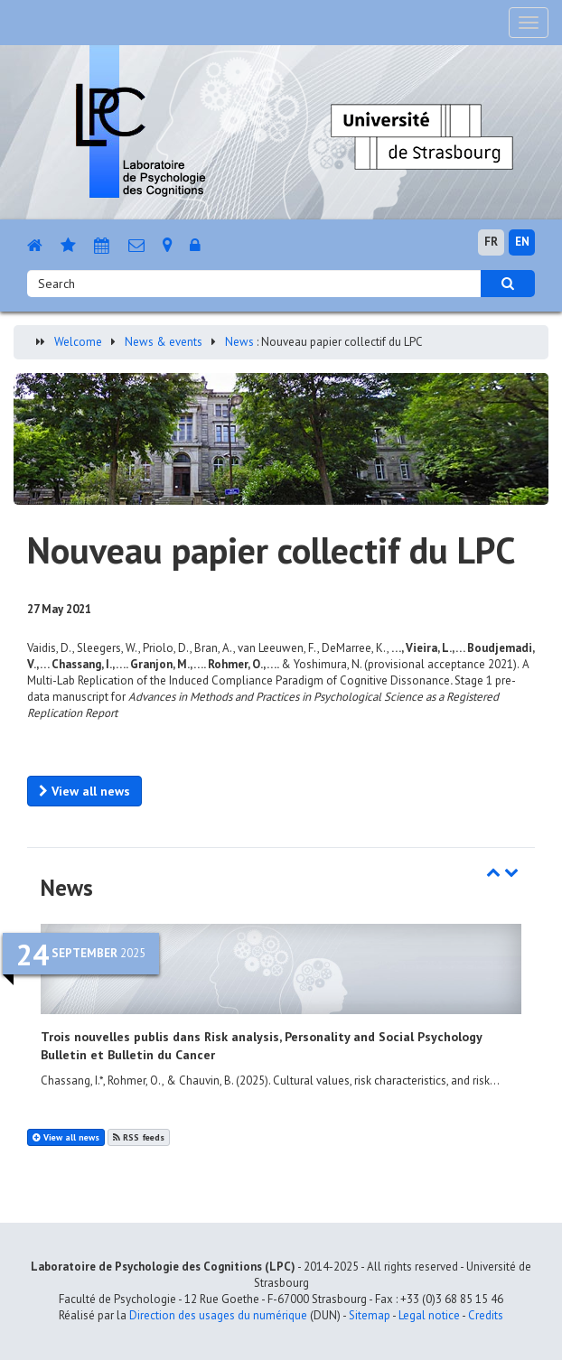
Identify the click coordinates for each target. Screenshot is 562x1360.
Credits (485, 1315)
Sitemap (369, 1315)
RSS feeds (138, 1137)
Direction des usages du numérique (218, 1315)
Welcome (78, 341)
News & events (163, 341)
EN (522, 241)
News (239, 341)
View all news (84, 791)
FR (491, 241)
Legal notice (429, 1315)
